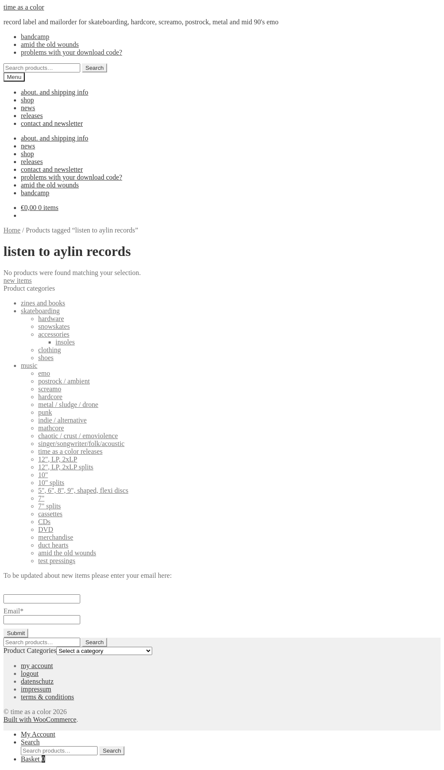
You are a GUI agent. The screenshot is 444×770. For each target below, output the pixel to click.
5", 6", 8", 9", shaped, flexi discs (83, 490)
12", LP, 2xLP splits (65, 467)
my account (37, 665)
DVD (45, 529)
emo (44, 373)
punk (45, 412)
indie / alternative (62, 420)
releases (32, 115)
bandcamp (35, 36)
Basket (33, 759)
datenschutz (37, 681)
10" (43, 474)
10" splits (51, 482)
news (28, 107)
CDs (44, 521)
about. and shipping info (54, 92)
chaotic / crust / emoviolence (78, 435)
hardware (51, 318)
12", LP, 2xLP (57, 459)
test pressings (56, 560)
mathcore (51, 428)
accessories (53, 334)
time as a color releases (70, 451)
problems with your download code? (71, 52)
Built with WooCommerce (39, 719)
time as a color (23, 7)
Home (11, 230)
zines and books (43, 303)
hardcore (50, 396)
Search (94, 68)
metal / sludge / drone (68, 404)
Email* (41, 615)
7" (41, 498)
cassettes (50, 514)
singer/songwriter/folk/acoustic (81, 443)
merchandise (55, 537)
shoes (46, 357)
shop (27, 100)
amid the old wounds (50, 44)
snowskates (54, 326)
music (29, 365)
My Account (38, 734)
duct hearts (53, 545)
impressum (36, 689)
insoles (65, 342)
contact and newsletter (52, 123)
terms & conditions (47, 697)
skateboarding (40, 311)
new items (17, 280)
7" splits (49, 506)
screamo (49, 389)
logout (30, 673)
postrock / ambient (64, 381)
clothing (49, 350)
